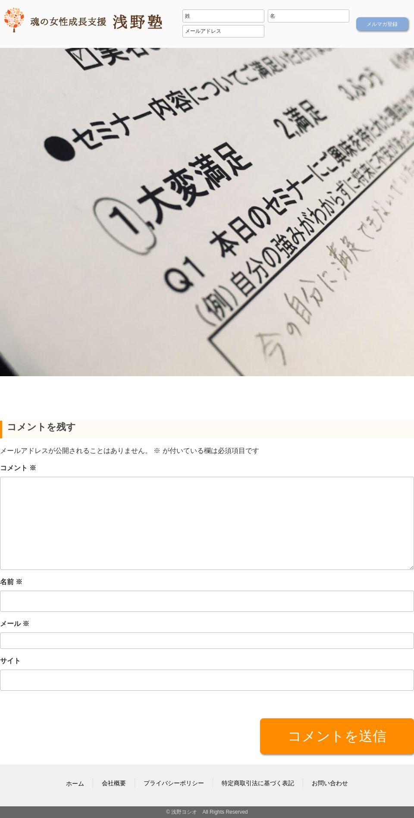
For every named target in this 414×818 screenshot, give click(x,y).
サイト (10, 660)
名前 (11, 581)
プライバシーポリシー (174, 783)
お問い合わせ (330, 783)
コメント (18, 468)
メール (14, 623)
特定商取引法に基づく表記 (258, 783)
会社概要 (114, 783)
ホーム (75, 783)
